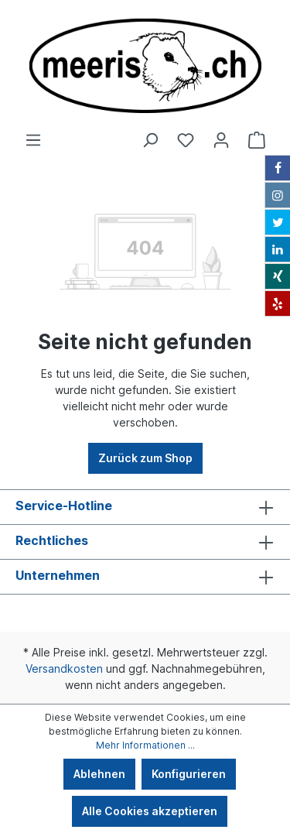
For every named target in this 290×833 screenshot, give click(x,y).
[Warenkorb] (257, 140)
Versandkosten (64, 668)
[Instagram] (277, 195)
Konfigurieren (189, 773)
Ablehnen (99, 773)
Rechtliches (51, 540)
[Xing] (277, 276)
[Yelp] (277, 303)
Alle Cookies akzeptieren (149, 811)
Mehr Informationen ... (145, 745)
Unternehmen (57, 575)
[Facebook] (277, 168)
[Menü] (33, 140)
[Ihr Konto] (221, 140)
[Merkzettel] (185, 140)
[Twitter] (277, 222)
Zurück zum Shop (145, 457)
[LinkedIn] (277, 249)
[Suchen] (150, 140)
